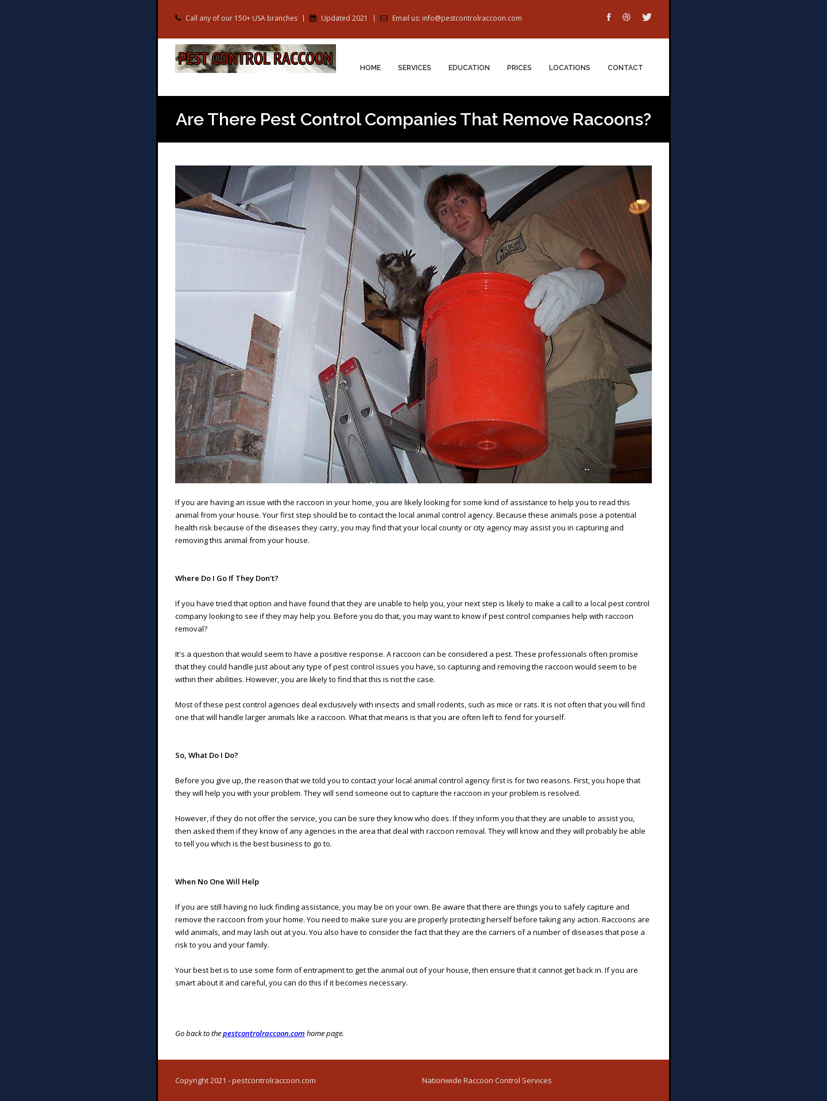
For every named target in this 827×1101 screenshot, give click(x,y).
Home (370, 68)
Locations (569, 68)
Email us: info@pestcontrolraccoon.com (457, 18)
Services (414, 68)
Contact (625, 68)
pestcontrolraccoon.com (264, 1033)
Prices (519, 68)
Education (469, 68)
